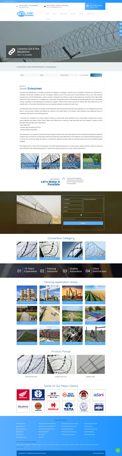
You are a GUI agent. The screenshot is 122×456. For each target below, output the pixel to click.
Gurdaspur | (45, 444)
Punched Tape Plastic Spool (70, 426)
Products (63, 13)
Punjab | (18, 444)
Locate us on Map (10, 1)
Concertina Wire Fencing (69, 434)
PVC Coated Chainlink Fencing (47, 429)
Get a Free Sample (96, 6)
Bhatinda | (28, 444)
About (54, 13)
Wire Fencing (89, 426)
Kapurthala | (72, 444)
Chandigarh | (34, 444)
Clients (81, 13)
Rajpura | (92, 444)
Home (47, 13)
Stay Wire (42, 434)
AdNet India (101, 453)
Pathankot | (82, 444)
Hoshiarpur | (51, 444)
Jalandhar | (57, 444)
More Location (20, 447)
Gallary (72, 13)
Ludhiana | (62, 444)
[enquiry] (88, 6)
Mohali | (78, 444)
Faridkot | (39, 444)
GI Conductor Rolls (90, 434)
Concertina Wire (31, 376)
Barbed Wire (90, 376)
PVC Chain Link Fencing (91, 429)
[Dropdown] (68, 75)
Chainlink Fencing (21, 437)
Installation (90, 13)
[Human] (79, 75)
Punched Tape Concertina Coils (47, 426)
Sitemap (95, 453)
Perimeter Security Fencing (69, 431)
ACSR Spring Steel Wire (91, 423)
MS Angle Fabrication (68, 429)
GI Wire (42, 437)
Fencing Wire (20, 434)
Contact (48, 19)
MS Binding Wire (90, 431)
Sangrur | (97, 444)
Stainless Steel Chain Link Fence (71, 423)
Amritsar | (23, 444)
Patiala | (88, 444)
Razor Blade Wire (44, 431)
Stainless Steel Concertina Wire (48, 423)
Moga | (67, 444)
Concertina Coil (61, 376)
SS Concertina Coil (21, 429)
